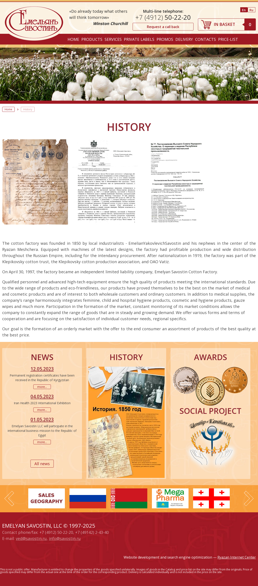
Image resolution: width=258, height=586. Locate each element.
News (42, 357)
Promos (165, 39)
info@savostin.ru (65, 538)
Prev (9, 498)
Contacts (205, 39)
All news (42, 463)
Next (249, 498)
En (244, 10)
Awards (210, 357)
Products (91, 39)
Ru (251, 10)
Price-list (228, 39)
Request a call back (163, 26)
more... (42, 387)
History (27, 109)
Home (73, 39)
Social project (210, 411)
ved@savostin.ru (31, 538)
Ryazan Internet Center (236, 557)
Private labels (139, 39)
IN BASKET (235, 24)
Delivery (184, 39)
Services (113, 39)
